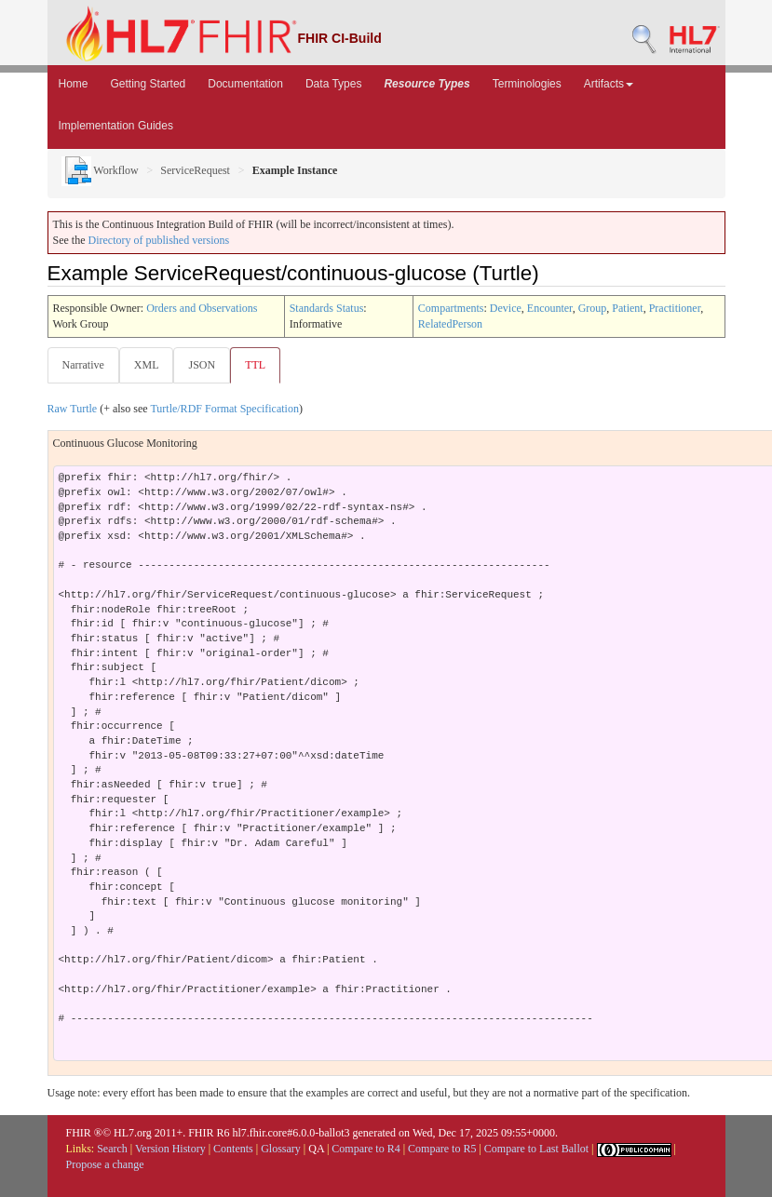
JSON (201, 364)
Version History (170, 1148)
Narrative (83, 364)
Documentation (245, 83)
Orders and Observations (201, 308)
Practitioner (675, 308)
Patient (627, 308)
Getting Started (148, 83)
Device (505, 308)
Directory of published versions (159, 240)
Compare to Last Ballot (536, 1148)
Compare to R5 (442, 1148)
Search (112, 1148)
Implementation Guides (116, 125)
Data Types (333, 83)
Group (592, 308)
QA (316, 1148)
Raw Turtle (72, 408)
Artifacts (608, 83)
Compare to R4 (366, 1148)
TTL (255, 364)
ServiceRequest (195, 170)
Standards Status (327, 308)
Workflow (100, 170)
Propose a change (105, 1164)
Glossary (281, 1148)
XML (146, 364)
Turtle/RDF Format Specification (224, 408)
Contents (233, 1148)
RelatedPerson (450, 323)
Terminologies (527, 83)
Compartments (451, 308)
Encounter (550, 308)
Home (73, 83)
